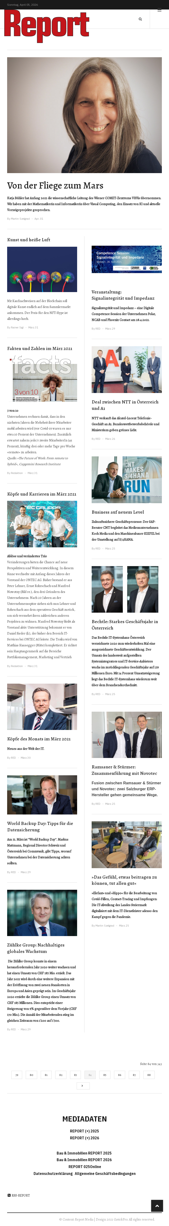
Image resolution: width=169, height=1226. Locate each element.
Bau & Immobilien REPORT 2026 (84, 1159)
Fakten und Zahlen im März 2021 (39, 348)
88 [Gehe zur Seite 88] (149, 1075)
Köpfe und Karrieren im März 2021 (41, 494)
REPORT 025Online (84, 1166)
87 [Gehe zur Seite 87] (134, 1075)
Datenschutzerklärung (54, 1173)
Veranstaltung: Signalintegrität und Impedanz (123, 295)
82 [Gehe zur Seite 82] (60, 1075)
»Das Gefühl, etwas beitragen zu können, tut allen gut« (124, 880)
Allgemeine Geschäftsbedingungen (105, 1173)
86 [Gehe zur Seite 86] (119, 1075)
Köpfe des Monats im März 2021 (38, 739)
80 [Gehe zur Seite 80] (31, 1075)
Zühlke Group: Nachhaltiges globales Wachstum (36, 948)
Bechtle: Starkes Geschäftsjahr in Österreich (125, 624)
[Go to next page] (83, 1085)
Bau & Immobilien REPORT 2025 (84, 1153)
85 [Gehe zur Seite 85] (104, 1075)
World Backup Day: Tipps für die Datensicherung (40, 826)
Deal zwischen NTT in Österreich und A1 (125, 405)
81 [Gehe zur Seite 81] (46, 1075)
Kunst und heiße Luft (28, 240)
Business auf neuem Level (118, 512)
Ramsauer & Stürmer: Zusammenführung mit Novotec (124, 770)
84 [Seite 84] (90, 1075)
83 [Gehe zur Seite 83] (75, 1075)
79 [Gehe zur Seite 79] (16, 1075)
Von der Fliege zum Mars (55, 185)
